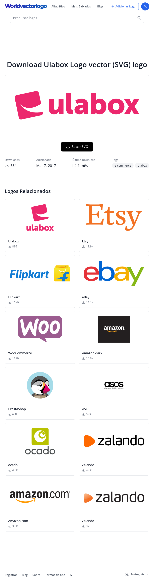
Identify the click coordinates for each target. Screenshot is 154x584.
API (72, 575)
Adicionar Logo (123, 6)
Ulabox (142, 165)
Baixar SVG (77, 146)
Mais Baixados (81, 6)
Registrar (11, 575)
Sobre (36, 575)
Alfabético (58, 6)
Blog (100, 6)
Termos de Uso (55, 575)
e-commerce (122, 165)
